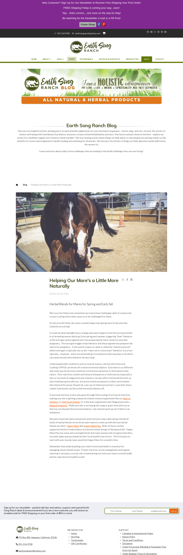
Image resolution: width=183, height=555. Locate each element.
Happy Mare (73, 425)
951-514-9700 (63, 33)
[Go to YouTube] (151, 32)
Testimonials (77, 540)
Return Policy (128, 536)
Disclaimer (127, 543)
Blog (25, 184)
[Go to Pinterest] (158, 32)
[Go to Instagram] (155, 32)
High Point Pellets (70, 401)
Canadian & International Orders (137, 533)
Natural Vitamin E (58, 405)
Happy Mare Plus (92, 425)
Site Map (75, 536)
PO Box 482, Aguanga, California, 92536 (36, 537)
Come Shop (88, 24)
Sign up (174, 511)
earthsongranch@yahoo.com (87, 33)
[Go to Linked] (162, 32)
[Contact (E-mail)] (165, 32)
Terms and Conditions (132, 540)
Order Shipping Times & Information (139, 553)
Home (74, 533)
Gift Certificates (79, 543)
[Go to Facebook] (148, 32)
